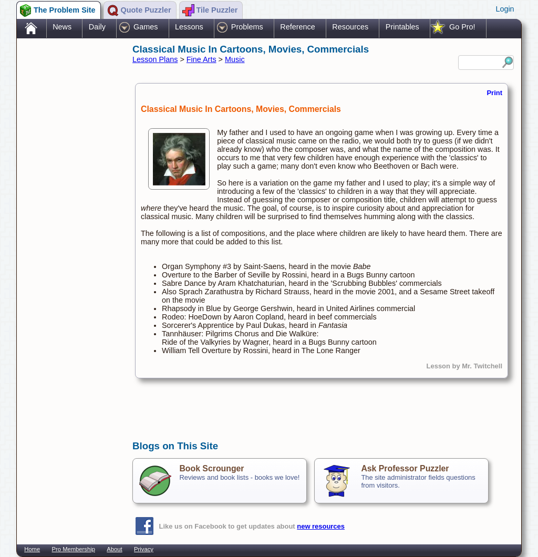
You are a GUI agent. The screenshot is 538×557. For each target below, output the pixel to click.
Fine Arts (201, 59)
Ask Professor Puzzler (405, 468)
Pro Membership (73, 549)
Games (145, 27)
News (62, 27)
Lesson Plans (155, 59)
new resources (321, 526)
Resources (350, 27)
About (114, 549)
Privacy (143, 549)
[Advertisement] (69, 206)
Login (504, 9)
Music (235, 59)
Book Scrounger (211, 468)
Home (32, 549)
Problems (247, 27)
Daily (97, 27)
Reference (297, 27)
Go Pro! (462, 27)
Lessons (189, 27)
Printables (402, 27)
